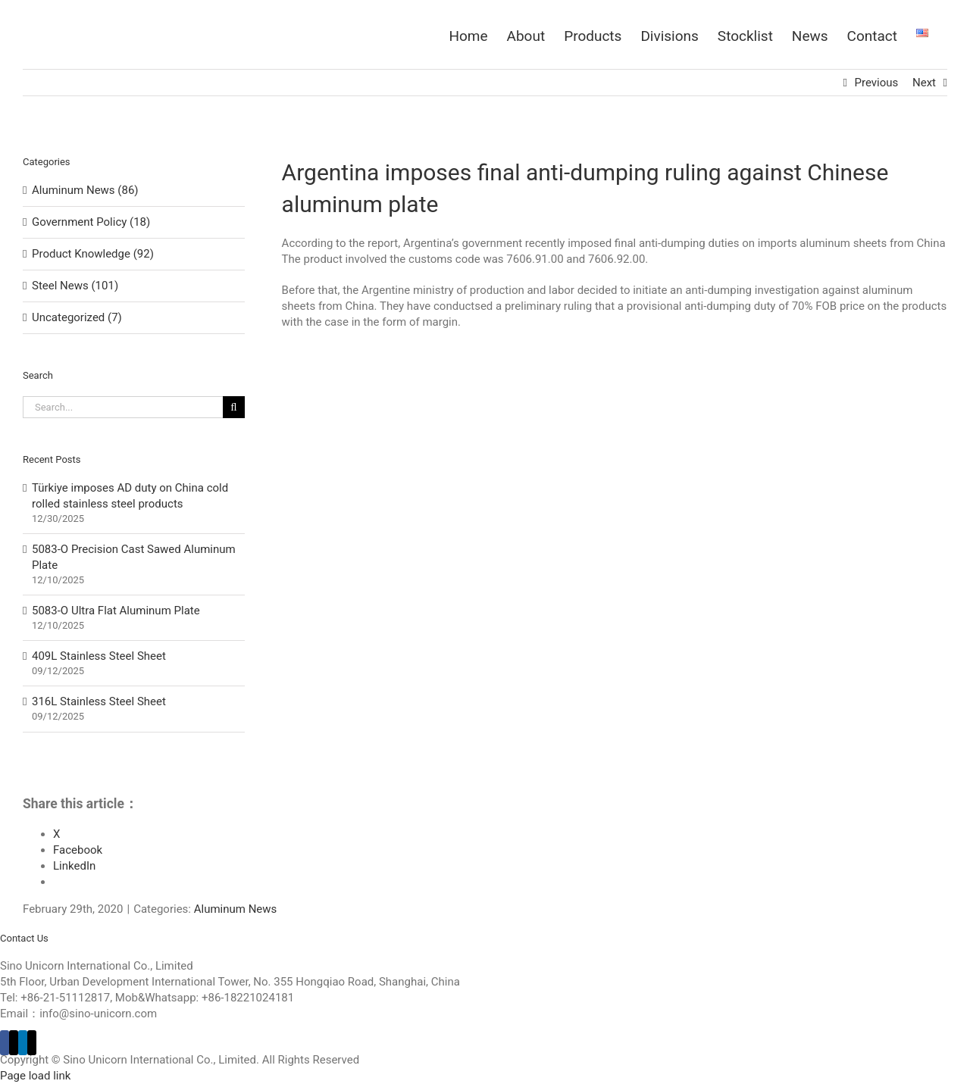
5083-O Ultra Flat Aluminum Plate (116, 610)
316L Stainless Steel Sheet (99, 701)
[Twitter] (13, 1042)
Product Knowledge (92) (93, 254)
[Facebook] (4, 1042)
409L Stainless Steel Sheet (99, 656)
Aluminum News (235, 909)
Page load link (35, 1075)
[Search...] (123, 407)
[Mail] (31, 1042)
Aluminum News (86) (85, 190)
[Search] (234, 407)
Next (924, 82)
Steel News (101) (75, 285)
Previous (877, 82)
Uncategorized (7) (77, 317)
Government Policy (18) (91, 222)
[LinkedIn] (22, 1042)
